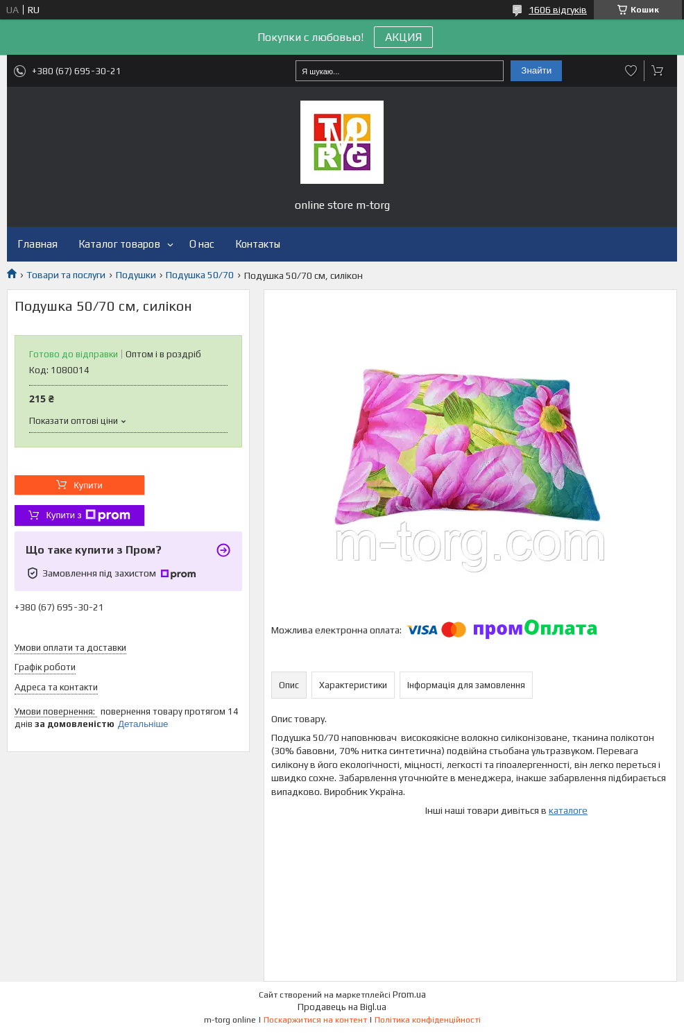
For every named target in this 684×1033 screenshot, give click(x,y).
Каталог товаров (119, 244)
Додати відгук (631, 70)
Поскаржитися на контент (315, 1020)
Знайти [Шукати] (536, 70)
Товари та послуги (65, 274)
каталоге (568, 810)
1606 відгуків (558, 9)
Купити (88, 485)
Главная (37, 244)
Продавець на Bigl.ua (342, 1007)
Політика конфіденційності (428, 1020)
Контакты (257, 244)
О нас (201, 244)
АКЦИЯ (403, 37)
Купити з (88, 515)
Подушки (136, 274)
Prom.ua (409, 994)
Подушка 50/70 (200, 274)
